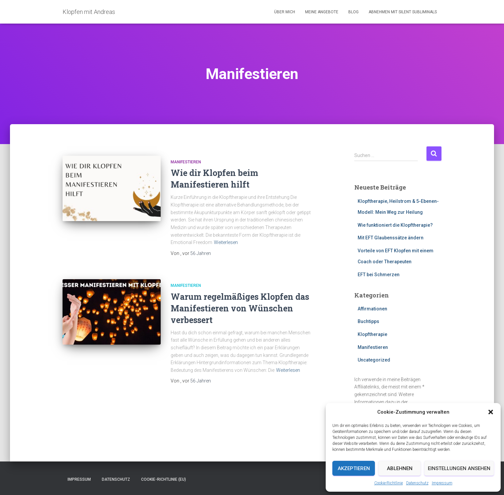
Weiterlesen (226, 242)
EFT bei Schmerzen (379, 274)
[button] (490, 412)
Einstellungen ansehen (459, 468)
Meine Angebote (321, 12)
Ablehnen (400, 468)
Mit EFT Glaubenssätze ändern (390, 237)
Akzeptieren (354, 468)
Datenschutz (417, 483)
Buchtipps (368, 321)
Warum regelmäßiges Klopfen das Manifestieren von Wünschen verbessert (240, 308)
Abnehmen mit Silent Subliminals (403, 12)
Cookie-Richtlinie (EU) (163, 479)
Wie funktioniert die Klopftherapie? (395, 225)
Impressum (442, 483)
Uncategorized (374, 360)
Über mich (284, 12)
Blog (353, 12)
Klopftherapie (372, 334)
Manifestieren (186, 162)
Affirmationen (372, 308)
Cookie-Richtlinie (388, 483)
